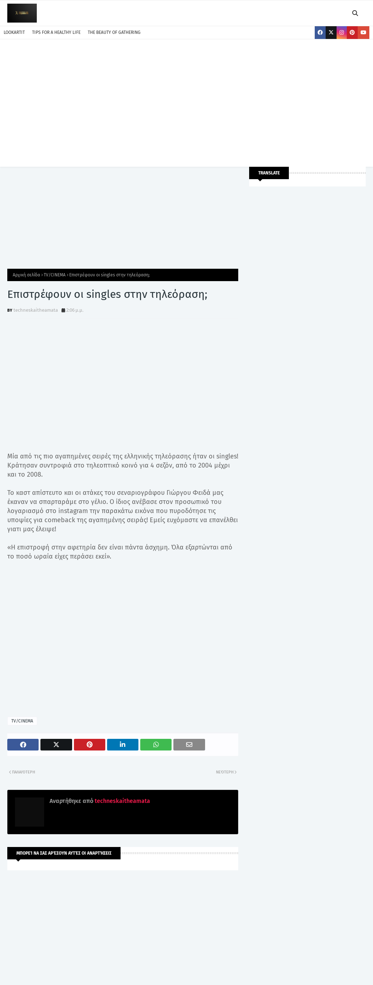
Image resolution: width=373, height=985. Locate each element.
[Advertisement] (186, 101)
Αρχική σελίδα (26, 274)
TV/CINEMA (55, 274)
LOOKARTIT (14, 32)
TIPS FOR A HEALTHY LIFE (56, 32)
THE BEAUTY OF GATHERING (114, 32)
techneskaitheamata (35, 310)
